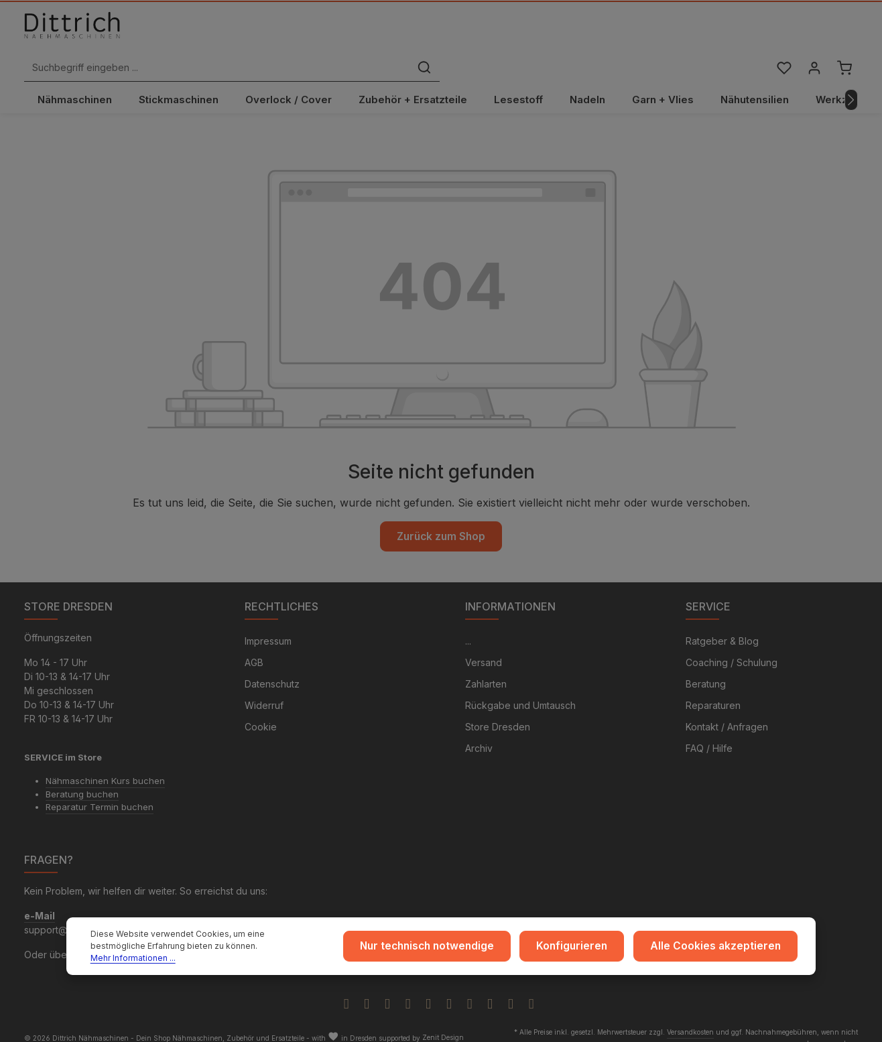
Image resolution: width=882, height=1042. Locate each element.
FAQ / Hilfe (709, 733)
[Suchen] (633, 35)
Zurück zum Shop (441, 518)
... (468, 626)
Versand (483, 647)
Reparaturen (713, 690)
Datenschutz (272, 669)
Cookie (261, 712)
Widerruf (264, 690)
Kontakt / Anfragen (727, 712)
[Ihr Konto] (812, 35)
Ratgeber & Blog (722, 626)
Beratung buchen (82, 778)
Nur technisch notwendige (457, 950)
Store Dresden (497, 712)
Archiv (479, 733)
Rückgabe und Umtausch (520, 690)
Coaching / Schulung (731, 647)
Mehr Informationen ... (245, 956)
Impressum (268, 626)
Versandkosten (690, 1017)
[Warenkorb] (843, 35)
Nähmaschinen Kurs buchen (105, 766)
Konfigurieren (592, 950)
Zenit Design (443, 1023)
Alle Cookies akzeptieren (723, 950)
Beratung (706, 669)
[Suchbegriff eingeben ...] (426, 35)
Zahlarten (486, 669)
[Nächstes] (851, 82)
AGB (254, 647)
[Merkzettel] (780, 35)
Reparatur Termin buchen (99, 792)
